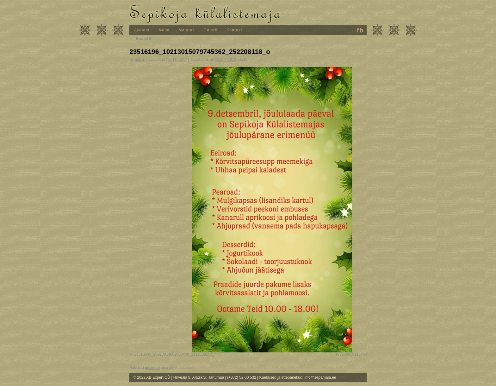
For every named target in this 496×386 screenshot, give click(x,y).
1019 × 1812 (225, 59)
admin (140, 59)
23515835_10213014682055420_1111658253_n (175, 354)
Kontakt (234, 30)
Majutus (187, 30)
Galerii (211, 30)
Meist (164, 30)
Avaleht (142, 30)
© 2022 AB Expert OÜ (152, 377)
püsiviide (152, 367)
